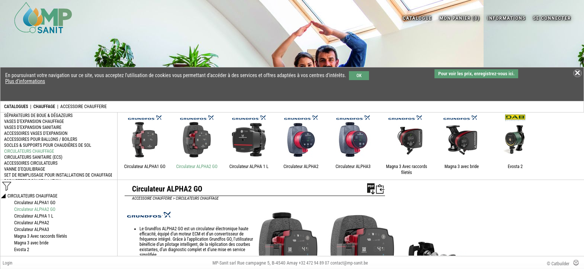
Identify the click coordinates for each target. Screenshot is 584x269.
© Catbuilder (558, 263)
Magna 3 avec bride (462, 166)
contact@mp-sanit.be (349, 263)
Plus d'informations (25, 81)
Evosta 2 (515, 166)
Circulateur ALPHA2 (300, 166)
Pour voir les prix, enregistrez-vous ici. (476, 73)
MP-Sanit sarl (224, 263)
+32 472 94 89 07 (314, 263)
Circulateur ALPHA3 (353, 166)
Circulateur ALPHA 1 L (248, 166)
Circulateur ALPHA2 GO (197, 166)
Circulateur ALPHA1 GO (145, 166)
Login (7, 263)
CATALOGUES (16, 106)
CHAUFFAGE (44, 106)
